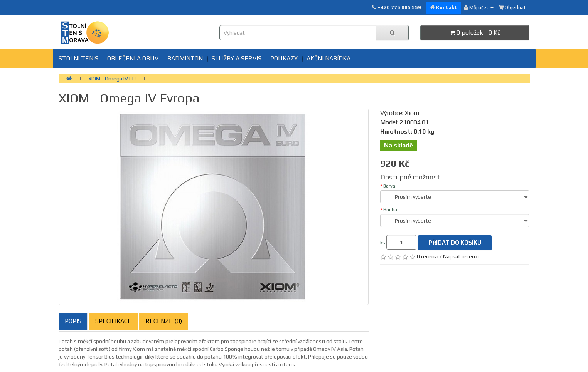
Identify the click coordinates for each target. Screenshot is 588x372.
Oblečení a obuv (132, 58)
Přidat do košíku (454, 242)
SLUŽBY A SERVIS (236, 58)
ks (382, 242)
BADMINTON (185, 58)
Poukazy (284, 58)
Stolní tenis (78, 58)
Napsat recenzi (461, 256)
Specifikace (113, 321)
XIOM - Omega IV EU (112, 78)
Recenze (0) (163, 321)
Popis (73, 321)
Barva (389, 186)
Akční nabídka (328, 58)
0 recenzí (427, 256)
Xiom (412, 113)
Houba (390, 210)
